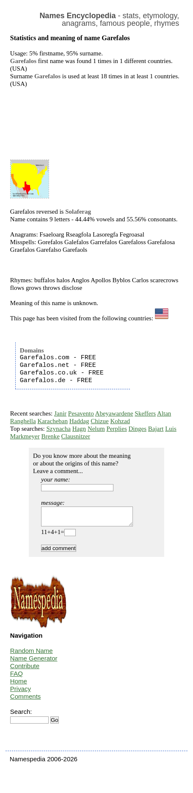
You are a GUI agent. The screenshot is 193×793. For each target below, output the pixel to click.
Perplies (116, 428)
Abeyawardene (114, 413)
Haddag (79, 421)
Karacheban (52, 421)
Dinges (138, 428)
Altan (164, 413)
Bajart (156, 428)
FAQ (16, 677)
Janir (60, 413)
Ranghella (23, 421)
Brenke (50, 436)
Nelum (96, 428)
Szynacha (58, 428)
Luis (170, 428)
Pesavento (81, 413)
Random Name (31, 654)
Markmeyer (25, 436)
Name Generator (34, 662)
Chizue (100, 421)
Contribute (24, 669)
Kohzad (120, 421)
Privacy (20, 692)
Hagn (79, 428)
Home (18, 684)
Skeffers (145, 413)
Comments (25, 700)
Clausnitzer (75, 436)
